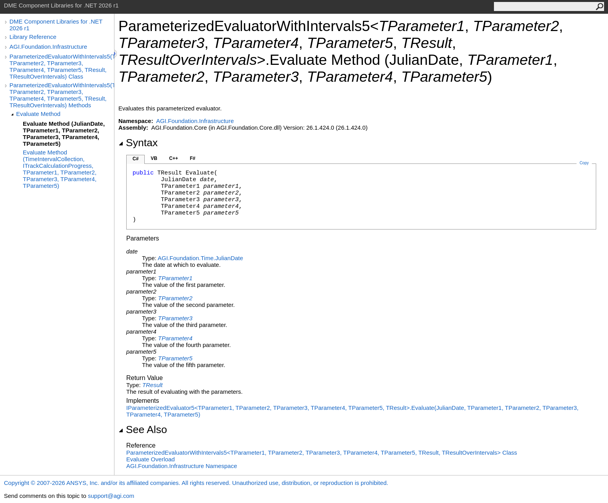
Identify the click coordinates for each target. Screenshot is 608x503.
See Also (142, 429)
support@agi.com (111, 495)
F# (192, 158)
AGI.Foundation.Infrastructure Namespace (181, 466)
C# (135, 159)
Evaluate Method (38, 113)
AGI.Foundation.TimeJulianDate (200, 258)
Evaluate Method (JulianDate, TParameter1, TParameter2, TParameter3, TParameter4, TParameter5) (64, 133)
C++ (173, 158)
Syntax (138, 143)
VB (154, 158)
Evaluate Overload (150, 459)
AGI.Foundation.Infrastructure (48, 46)
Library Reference (32, 36)
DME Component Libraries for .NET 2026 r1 (55, 24)
